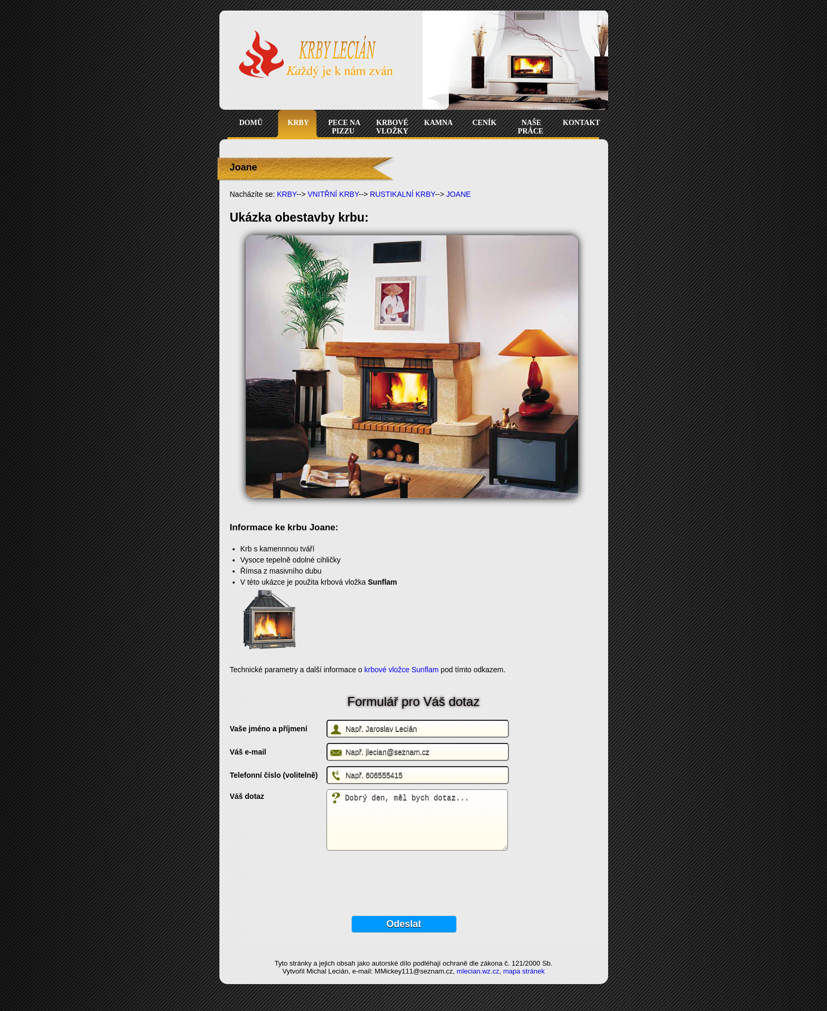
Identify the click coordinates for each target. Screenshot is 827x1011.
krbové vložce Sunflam (402, 669)
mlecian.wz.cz (478, 971)
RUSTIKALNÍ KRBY (402, 194)
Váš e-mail (248, 752)
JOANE (458, 194)
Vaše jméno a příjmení (268, 728)
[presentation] (310, 879)
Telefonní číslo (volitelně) (274, 775)
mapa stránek (524, 971)
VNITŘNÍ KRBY (333, 194)
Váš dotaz (247, 796)
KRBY (286, 194)
